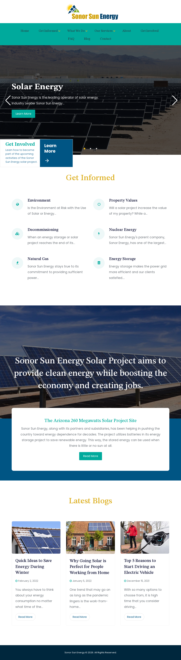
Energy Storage (122, 259)
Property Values (123, 200)
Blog (87, 38)
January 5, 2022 (82, 581)
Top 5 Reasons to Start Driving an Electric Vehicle (140, 567)
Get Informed (48, 31)
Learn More (23, 115)
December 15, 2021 (138, 581)
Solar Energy (37, 87)
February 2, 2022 (28, 581)
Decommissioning (43, 230)
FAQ (71, 38)
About (126, 31)
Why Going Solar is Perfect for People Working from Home (89, 567)
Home (25, 31)
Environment (39, 200)
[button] (84, 148)
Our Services (104, 31)
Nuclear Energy (122, 230)
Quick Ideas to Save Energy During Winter (33, 567)
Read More (90, 456)
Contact (105, 38)
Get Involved (150, 31)
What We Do (76, 31)
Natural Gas (38, 259)
